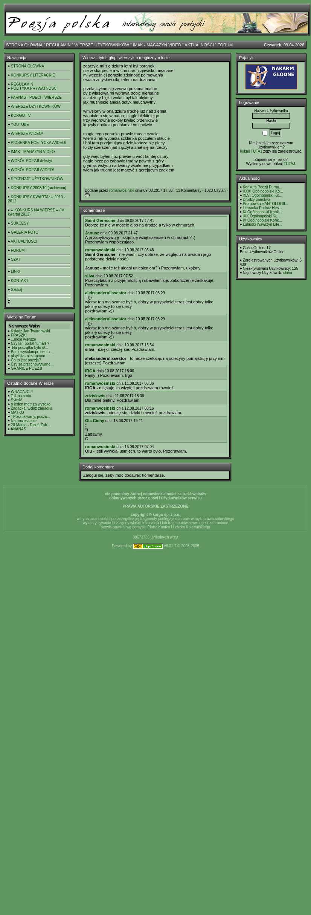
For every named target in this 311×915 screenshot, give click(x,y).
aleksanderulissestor (105, 293)
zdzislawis (95, 395)
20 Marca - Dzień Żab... (30, 425)
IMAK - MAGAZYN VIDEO (157, 45)
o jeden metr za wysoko (30, 404)
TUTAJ (289, 164)
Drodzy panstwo (256, 199)
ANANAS (18, 429)
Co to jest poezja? (26, 360)
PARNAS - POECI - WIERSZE (36, 97)
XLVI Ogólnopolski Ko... (262, 195)
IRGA (90, 371)
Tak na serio (21, 396)
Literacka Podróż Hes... (262, 208)
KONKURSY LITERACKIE (33, 75)
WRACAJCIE (22, 392)
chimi (287, 273)
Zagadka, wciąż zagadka (31, 408)
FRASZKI (19, 335)
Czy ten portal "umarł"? (30, 343)
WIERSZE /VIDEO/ (27, 134)
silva (89, 276)
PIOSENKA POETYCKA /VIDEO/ (38, 143)
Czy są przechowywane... (32, 364)
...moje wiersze (23, 339)
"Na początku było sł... (29, 348)
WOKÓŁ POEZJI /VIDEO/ (32, 170)
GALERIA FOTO (24, 232)
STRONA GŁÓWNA (24, 45)
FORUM (225, 45)
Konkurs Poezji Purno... (262, 187)
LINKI (15, 271)
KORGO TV (21, 115)
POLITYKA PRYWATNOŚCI (34, 88)
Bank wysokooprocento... (32, 352)
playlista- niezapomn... (30, 356)
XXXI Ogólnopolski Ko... (263, 191)
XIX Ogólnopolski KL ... (262, 216)
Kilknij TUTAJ (251, 151)
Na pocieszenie (24, 421)
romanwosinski (121, 190)
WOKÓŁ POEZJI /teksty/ (31, 161)
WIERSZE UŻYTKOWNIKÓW (102, 45)
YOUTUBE (20, 124)
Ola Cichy (94, 420)
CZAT (15, 259)
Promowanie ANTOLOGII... (265, 204)
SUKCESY (20, 223)
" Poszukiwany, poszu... (30, 417)
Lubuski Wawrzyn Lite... (262, 224)
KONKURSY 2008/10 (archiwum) (38, 188)
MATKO (17, 412)
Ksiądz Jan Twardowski (30, 331)
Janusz (92, 233)
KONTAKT (19, 280)
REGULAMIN (58, 45)
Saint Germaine (100, 220)
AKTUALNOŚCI (199, 45)
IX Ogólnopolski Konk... (262, 212)
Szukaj (16, 290)
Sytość (16, 400)
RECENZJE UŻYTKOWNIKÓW (37, 179)
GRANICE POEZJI (26, 368)
